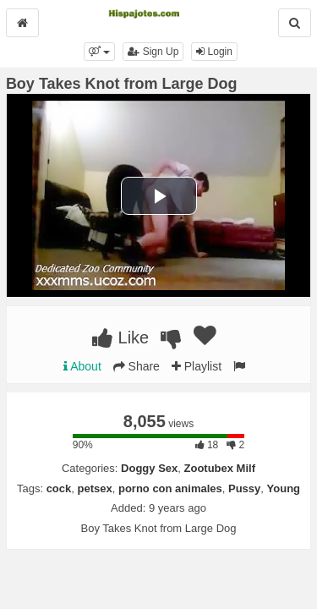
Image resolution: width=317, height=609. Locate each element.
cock (59, 488)
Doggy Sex (149, 468)
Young (283, 488)
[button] (99, 51)
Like (120, 337)
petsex (95, 488)
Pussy (244, 488)
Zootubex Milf (220, 468)
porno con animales (170, 488)
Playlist (196, 366)
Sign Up (153, 52)
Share (136, 366)
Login (214, 52)
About (82, 366)
